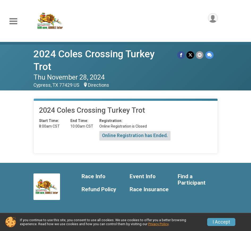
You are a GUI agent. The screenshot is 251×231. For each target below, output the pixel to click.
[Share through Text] (209, 55)
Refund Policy (99, 189)
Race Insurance (149, 189)
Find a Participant (192, 179)
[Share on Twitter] (190, 55)
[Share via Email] (200, 55)
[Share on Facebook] (181, 55)
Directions (98, 85)
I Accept (221, 222)
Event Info (143, 176)
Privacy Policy (158, 224)
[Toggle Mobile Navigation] (13, 21)
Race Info (93, 176)
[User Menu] (213, 18)
